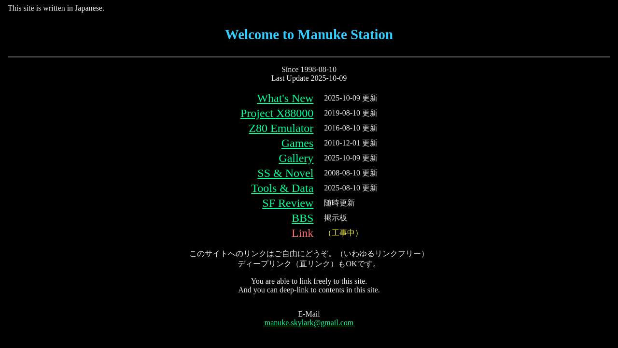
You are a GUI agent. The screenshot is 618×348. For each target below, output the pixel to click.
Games (297, 143)
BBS (302, 218)
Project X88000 (276, 113)
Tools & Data (282, 188)
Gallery (296, 158)
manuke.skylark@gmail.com (309, 323)
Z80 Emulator (281, 128)
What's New (285, 98)
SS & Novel (285, 173)
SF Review (287, 203)
